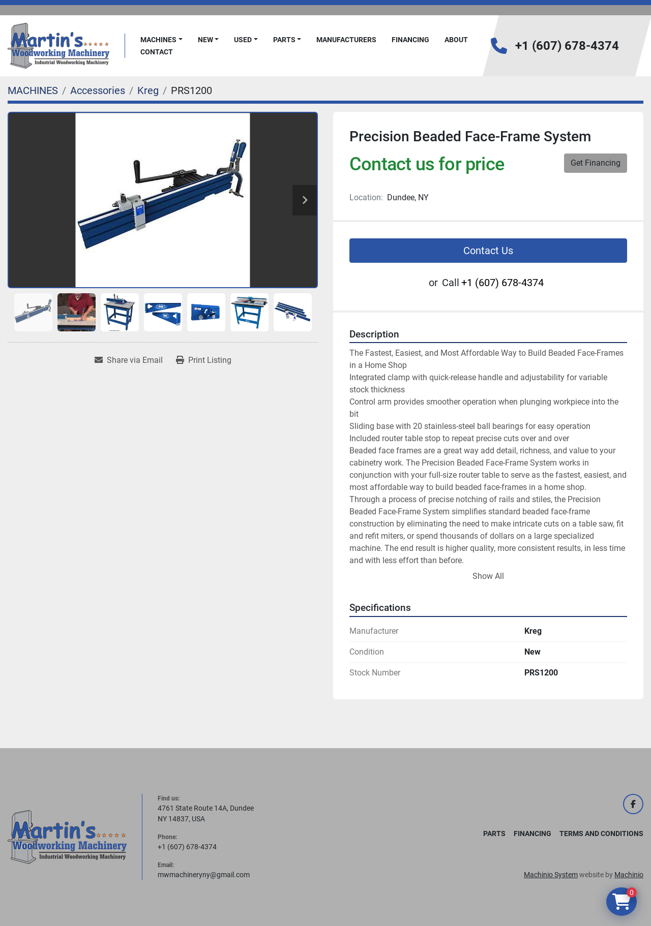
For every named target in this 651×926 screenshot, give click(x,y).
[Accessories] (97, 90)
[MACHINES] (33, 90)
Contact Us (488, 250)
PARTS (284, 40)
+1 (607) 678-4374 (567, 46)
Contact (156, 52)
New (205, 40)
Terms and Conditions (601, 833)
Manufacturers (346, 40)
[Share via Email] (128, 360)
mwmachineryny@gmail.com (204, 875)
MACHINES (158, 40)
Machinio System (551, 875)
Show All (488, 576)
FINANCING (410, 40)
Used (243, 40)
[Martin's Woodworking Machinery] (67, 836)
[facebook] (633, 804)
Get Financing (595, 163)
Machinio (628, 875)
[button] (161, 40)
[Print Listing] (203, 360)
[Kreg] (148, 90)
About (456, 40)
